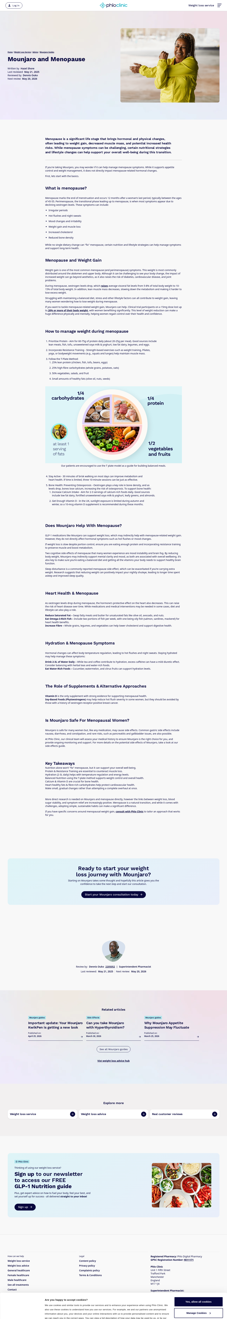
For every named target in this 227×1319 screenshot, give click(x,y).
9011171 (189, 1259)
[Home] (113, 5)
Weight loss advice (18, 1265)
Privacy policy (87, 1265)
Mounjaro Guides (47, 52)
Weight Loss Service (22, 52)
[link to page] (42, 1114)
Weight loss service (201, 5)
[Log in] (13, 5)
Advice (35, 52)
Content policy (87, 1260)
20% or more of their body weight (67, 310)
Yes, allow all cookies (198, 1277)
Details (49, 1312)
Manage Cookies (199, 1289)
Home (10, 52)
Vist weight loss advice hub (113, 1060)
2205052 (110, 966)
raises (104, 285)
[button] (219, 5)
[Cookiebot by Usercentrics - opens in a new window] (22, 1312)
